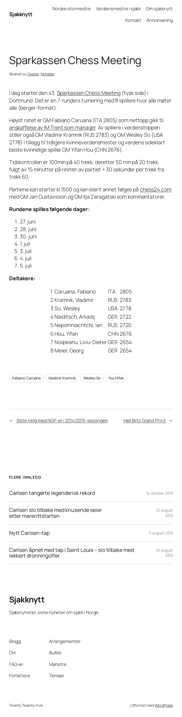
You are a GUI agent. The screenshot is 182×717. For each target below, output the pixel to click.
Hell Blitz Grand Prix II (144, 420)
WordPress (164, 705)
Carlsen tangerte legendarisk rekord (52, 493)
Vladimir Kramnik (62, 378)
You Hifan (116, 378)
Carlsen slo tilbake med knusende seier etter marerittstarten (55, 513)
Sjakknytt (20, 14)
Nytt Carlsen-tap (29, 533)
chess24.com (155, 189)
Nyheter (47, 73)
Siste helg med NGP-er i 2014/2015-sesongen (62, 420)
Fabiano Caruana (26, 378)
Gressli (33, 73)
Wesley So (92, 378)
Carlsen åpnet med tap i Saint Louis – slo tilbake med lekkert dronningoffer (71, 553)
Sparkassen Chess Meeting (89, 92)
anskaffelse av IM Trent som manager (52, 127)
